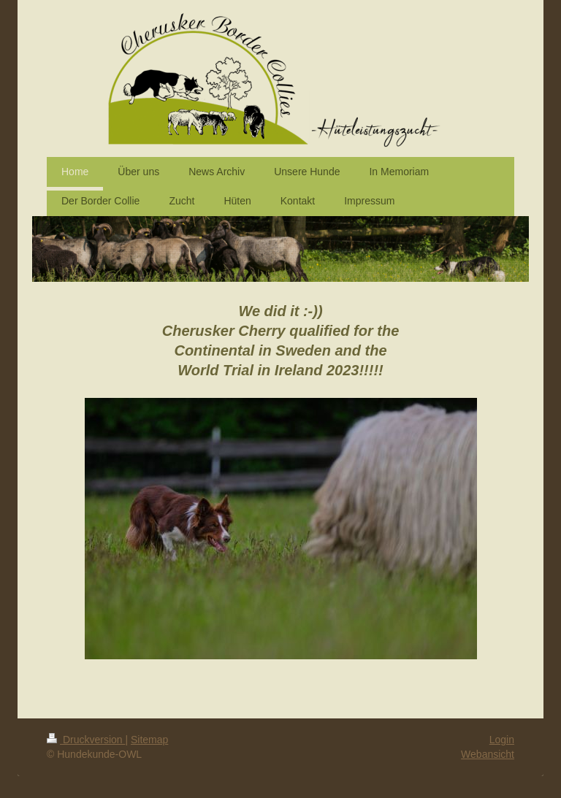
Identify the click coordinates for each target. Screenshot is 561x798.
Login (501, 739)
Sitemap (149, 739)
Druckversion (86, 739)
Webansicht (487, 754)
